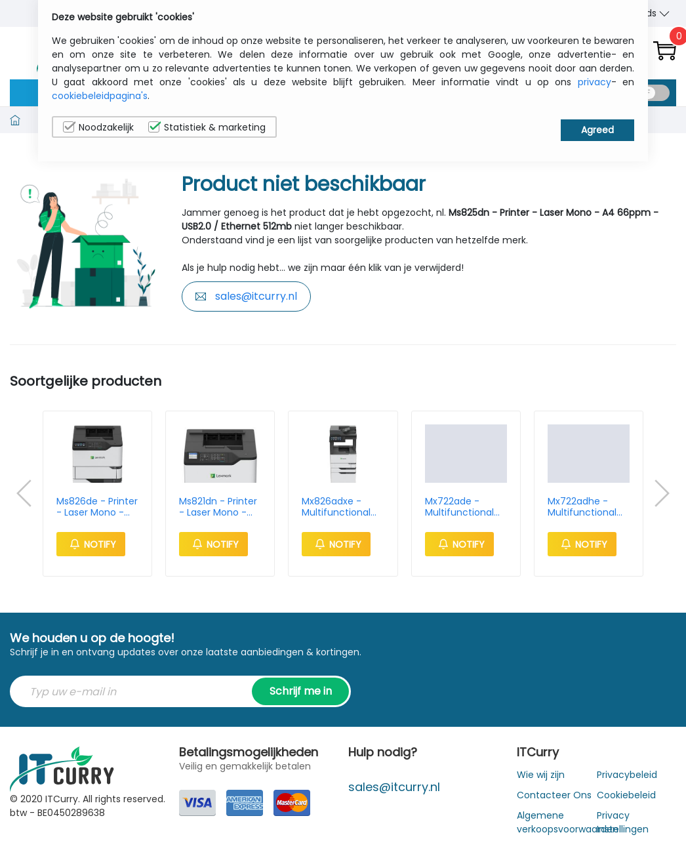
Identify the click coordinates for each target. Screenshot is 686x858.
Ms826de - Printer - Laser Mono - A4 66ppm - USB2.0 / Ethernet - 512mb (97, 507)
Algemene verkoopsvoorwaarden (567, 822)
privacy (594, 82)
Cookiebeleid (626, 795)
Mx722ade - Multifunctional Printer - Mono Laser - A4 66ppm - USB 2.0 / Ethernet (463, 507)
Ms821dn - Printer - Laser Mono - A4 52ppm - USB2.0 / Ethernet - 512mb (218, 507)
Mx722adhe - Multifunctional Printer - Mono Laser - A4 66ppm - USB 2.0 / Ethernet (586, 507)
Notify (91, 544)
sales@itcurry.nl (246, 296)
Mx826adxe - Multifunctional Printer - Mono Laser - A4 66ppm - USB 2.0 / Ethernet (340, 507)
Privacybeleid (627, 774)
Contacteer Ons (554, 795)
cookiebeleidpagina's (100, 95)
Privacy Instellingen (623, 822)
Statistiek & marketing (207, 127)
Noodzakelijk (98, 127)
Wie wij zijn (541, 774)
